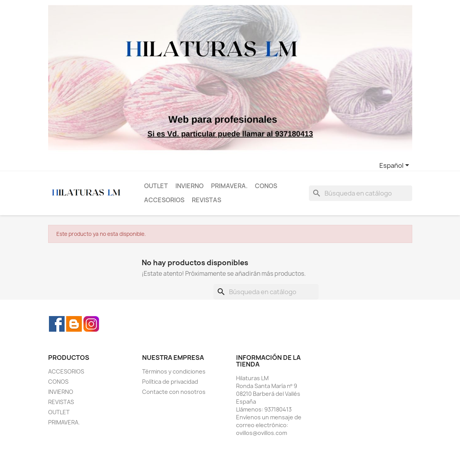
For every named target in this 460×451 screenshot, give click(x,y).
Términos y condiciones (174, 371)
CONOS (266, 186)
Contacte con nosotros (174, 391)
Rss (74, 324)
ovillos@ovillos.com (261, 433)
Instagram (91, 324)
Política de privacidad (170, 381)
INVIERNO (189, 186)
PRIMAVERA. (229, 186)
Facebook (57, 324)
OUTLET (156, 186)
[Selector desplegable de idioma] (395, 166)
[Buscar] (360, 193)
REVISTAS (206, 200)
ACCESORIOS (164, 200)
